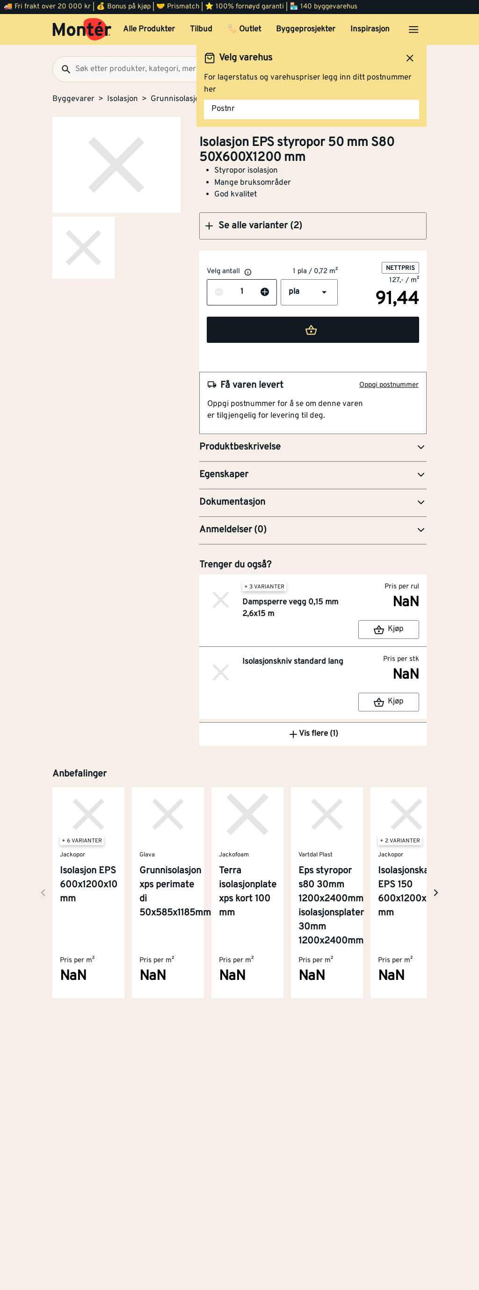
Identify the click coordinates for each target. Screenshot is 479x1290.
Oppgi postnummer (389, 385)
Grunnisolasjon (177, 99)
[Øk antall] (265, 292)
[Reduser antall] (219, 292)
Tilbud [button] (201, 29)
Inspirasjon (370, 29)
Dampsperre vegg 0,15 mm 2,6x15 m (290, 608)
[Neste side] (43, 892)
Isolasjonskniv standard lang (292, 662)
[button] (313, 225)
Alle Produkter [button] (149, 29)
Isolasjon (122, 99)
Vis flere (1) (313, 734)
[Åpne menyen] (413, 29)
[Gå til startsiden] (82, 29)
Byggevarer (73, 99)
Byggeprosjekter (305, 29)
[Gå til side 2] (83, 248)
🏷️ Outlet (244, 29)
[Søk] (62, 69)
